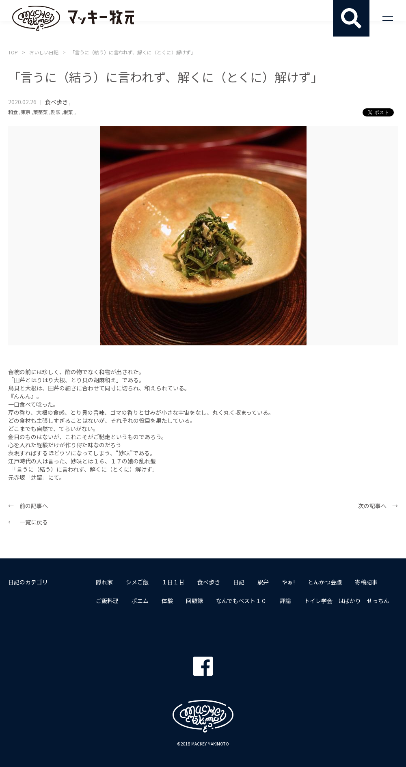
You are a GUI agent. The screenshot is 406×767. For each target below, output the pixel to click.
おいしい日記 (43, 52)
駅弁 (263, 582)
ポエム (140, 601)
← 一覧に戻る (28, 522)
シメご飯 (137, 582)
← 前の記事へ (28, 506)
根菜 (68, 111)
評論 (285, 601)
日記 (238, 582)
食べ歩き (56, 102)
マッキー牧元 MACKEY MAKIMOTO (73, 18)
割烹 (55, 111)
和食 (13, 111)
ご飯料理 (107, 601)
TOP (13, 52)
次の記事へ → (378, 506)
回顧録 (194, 601)
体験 (167, 601)
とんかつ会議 (325, 582)
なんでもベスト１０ (241, 601)
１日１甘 (173, 582)
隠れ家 (104, 582)
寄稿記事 (366, 582)
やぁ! (288, 582)
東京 (25, 111)
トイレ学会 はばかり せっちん (346, 601)
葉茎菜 (40, 111)
